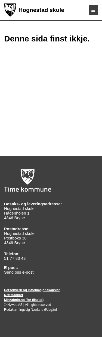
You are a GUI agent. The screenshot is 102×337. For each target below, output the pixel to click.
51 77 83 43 (15, 258)
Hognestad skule (34, 10)
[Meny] (93, 10)
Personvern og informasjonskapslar (32, 290)
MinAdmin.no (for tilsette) (24, 300)
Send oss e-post (18, 272)
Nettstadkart (13, 295)
